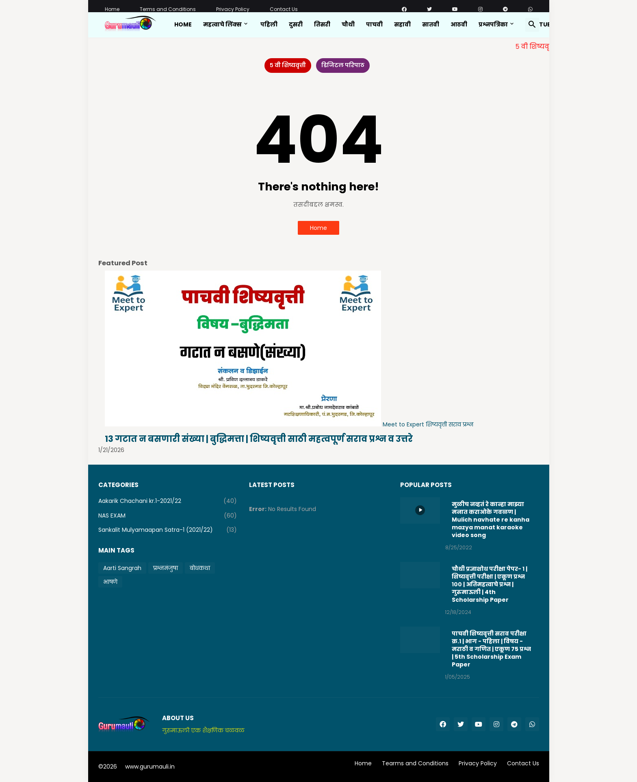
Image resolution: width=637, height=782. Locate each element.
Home (112, 9)
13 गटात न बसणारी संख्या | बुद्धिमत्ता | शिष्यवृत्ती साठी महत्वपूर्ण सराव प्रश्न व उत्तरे (259, 439)
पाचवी (374, 24)
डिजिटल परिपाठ (342, 65)
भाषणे (110, 582)
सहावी (402, 24)
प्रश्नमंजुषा (165, 568)
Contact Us (284, 9)
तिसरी (322, 24)
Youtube (540, 24)
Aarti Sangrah (122, 568)
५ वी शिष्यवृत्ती (288, 65)
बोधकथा (200, 568)
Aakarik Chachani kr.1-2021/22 (167, 501)
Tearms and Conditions (415, 763)
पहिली (268, 24)
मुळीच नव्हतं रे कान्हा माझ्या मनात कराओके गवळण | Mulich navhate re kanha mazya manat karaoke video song (490, 519)
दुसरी (296, 24)
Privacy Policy (232, 9)
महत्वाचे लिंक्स (222, 24)
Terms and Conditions (168, 9)
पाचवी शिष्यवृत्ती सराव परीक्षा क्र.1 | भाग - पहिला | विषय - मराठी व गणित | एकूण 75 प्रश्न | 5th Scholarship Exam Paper (491, 648)
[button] (532, 25)
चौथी (348, 24)
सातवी (430, 24)
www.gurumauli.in (150, 766)
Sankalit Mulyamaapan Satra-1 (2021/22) (167, 530)
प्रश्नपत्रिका (493, 24)
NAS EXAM (167, 515)
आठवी (459, 24)
